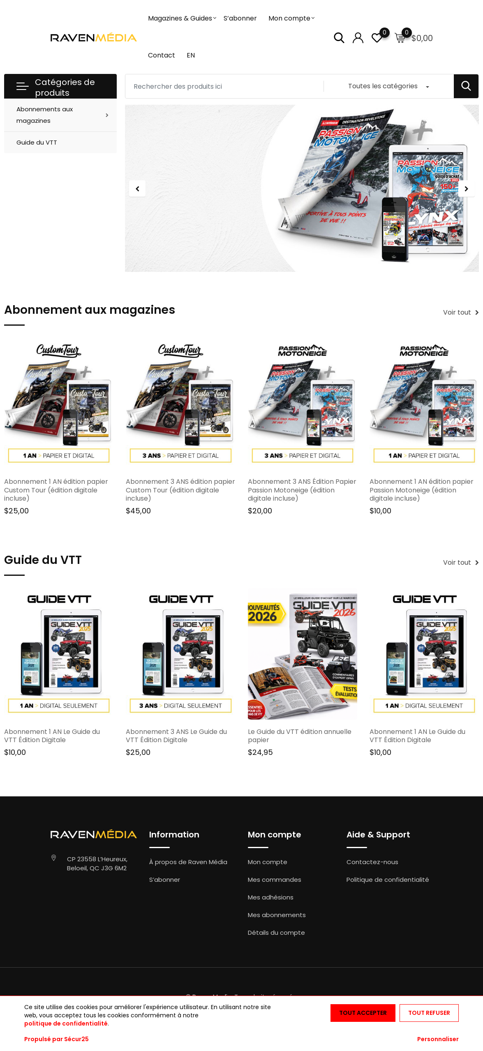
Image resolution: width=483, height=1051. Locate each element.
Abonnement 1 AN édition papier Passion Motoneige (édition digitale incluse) (422, 490)
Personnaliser (438, 1039)
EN (191, 55)
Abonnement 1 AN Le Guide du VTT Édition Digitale (52, 736)
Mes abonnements (277, 915)
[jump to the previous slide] (137, 188)
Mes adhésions (270, 897)
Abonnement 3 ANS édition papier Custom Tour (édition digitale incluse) (180, 490)
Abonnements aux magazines (44, 115)
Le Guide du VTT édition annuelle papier (299, 736)
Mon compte (289, 18)
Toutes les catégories (383, 86)
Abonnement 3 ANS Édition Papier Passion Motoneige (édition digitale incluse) (302, 490)
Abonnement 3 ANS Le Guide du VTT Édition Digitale (176, 736)
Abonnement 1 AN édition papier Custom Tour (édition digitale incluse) (56, 490)
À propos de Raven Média (188, 862)
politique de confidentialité (66, 1023)
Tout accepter (363, 1013)
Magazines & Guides (180, 18)
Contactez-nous (372, 862)
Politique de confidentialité (388, 879)
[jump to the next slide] (466, 188)
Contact (161, 55)
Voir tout (461, 312)
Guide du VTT (36, 142)
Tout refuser (429, 1013)
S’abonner (240, 18)
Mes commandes (274, 879)
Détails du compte (276, 932)
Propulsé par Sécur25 (56, 1039)
